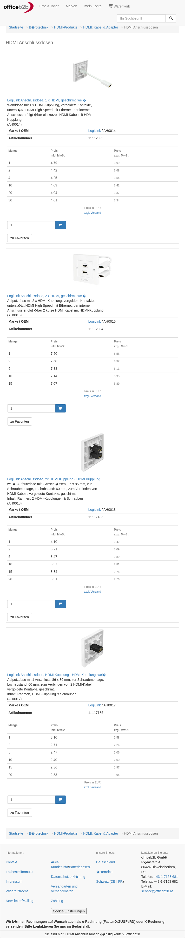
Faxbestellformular (19, 872)
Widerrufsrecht (17, 891)
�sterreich (104, 872)
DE (113, 881)
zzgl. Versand (92, 212)
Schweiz (102, 881)
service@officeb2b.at (157, 891)
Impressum (14, 881)
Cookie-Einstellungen (69, 911)
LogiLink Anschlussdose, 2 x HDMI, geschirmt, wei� (46, 296)
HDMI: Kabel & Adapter (100, 27)
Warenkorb (119, 6)
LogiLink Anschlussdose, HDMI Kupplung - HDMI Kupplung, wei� (56, 675)
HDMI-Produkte (65, 27)
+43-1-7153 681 (166, 877)
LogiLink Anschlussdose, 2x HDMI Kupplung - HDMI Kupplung (53, 479)
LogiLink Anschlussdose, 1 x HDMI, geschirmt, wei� (46, 100)
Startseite (16, 27)
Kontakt (11, 862)
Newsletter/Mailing (19, 901)
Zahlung (57, 901)
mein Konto (92, 6)
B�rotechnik (38, 27)
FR (120, 881)
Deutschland (105, 862)
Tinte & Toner (49, 6)
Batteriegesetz (80, 867)
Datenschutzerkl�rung (68, 877)
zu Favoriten (19, 238)
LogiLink (94, 131)
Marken (71, 6)
